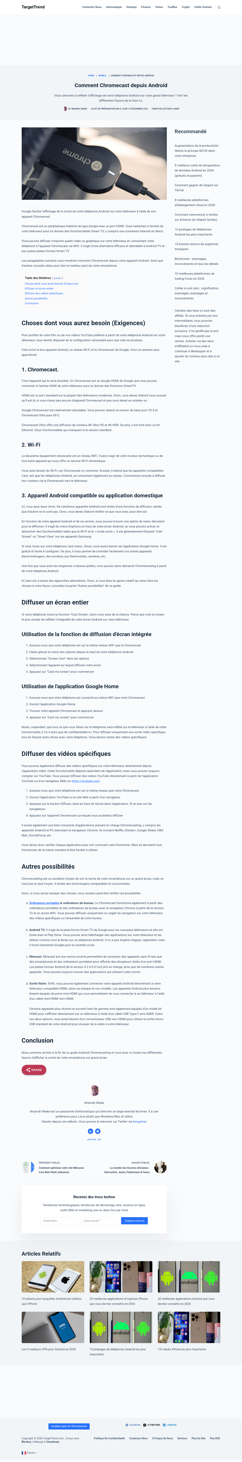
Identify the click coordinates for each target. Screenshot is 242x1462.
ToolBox (172, 7)
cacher (57, 278)
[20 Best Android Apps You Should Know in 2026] (189, 1276)
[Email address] (100, 1220)
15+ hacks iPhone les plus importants (182, 1349)
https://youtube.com (86, 781)
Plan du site (198, 1438)
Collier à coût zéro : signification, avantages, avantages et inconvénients (197, 293)
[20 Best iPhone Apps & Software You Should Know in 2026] (121, 1276)
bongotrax (140, 1121)
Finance (146, 7)
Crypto (186, 7)
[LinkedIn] (170, 1425)
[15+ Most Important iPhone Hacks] (189, 1327)
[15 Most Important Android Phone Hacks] (121, 1327)
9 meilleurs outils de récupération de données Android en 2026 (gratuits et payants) (197, 170)
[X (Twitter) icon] (97, 1131)
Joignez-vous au (134, 1220)
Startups (131, 7)
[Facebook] (133, 1425)
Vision (159, 7)
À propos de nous (162, 1438)
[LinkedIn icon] (90, 1131)
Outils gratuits (203, 7)
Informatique (114, 7)
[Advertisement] (121, 39)
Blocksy (26, 1441)
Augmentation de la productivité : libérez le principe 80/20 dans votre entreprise (197, 151)
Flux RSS (215, 1438)
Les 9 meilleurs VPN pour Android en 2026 (49, 1349)
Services (182, 1438)
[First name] (59, 1220)
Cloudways (52, 1441)
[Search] (219, 7)
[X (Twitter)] (151, 1425)
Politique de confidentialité (109, 1438)
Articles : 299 (94, 1139)
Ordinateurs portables (44, 903)
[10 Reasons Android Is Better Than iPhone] (53, 1276)
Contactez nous (92, 7)
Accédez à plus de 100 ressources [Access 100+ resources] (69, 1426)
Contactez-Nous (138, 1438)
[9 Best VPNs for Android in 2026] (53, 1327)
